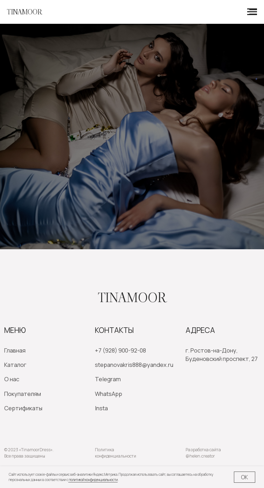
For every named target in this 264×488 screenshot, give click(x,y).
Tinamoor (132, 297)
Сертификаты (23, 408)
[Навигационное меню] (252, 11)
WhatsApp (108, 394)
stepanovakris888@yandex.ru (134, 365)
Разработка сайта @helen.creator (203, 453)
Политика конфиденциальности (115, 453)
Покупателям (22, 394)
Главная (15, 350)
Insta (101, 408)
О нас (11, 379)
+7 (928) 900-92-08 (120, 350)
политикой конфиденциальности (93, 479)
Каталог (15, 365)
